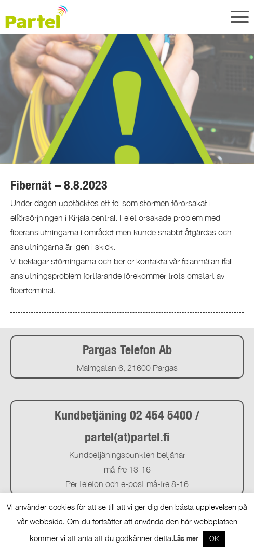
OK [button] (214, 538)
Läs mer (185, 538)
